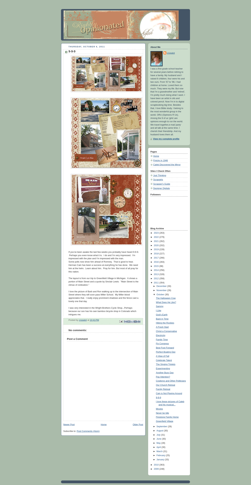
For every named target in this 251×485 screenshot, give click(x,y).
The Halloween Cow (166, 298)
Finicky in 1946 (160, 160)
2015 (156, 266)
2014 (156, 270)
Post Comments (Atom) (88, 431)
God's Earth (162, 315)
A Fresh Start (162, 327)
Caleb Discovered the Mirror (167, 164)
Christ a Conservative (166, 331)
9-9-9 (158, 397)
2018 (156, 253)
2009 (156, 469)
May (159, 443)
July (159, 435)
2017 (156, 258)
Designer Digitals (161, 188)
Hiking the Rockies (165, 323)
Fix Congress (162, 343)
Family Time (162, 339)
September (162, 426)
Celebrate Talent (164, 360)
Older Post (138, 424)
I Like (158, 310)
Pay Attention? (163, 377)
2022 (156, 237)
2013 (156, 274)
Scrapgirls (158, 179)
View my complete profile (166, 139)
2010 (156, 465)
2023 (156, 233)
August (160, 430)
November (162, 290)
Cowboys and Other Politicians (171, 381)
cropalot (171, 53)
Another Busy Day (165, 372)
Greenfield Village (164, 421)
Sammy (159, 306)
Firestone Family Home (167, 417)
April (159, 447)
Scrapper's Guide (161, 184)
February (161, 455)
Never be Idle (162, 413)
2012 (156, 278)
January (161, 459)
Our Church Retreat (165, 385)
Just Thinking (159, 175)
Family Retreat (163, 389)
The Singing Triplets (165, 364)
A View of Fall (162, 356)
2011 (156, 282)
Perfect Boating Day (166, 352)
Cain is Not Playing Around (169, 393)
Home (104, 424)
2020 (156, 245)
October (161, 294)
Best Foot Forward (165, 348)
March (160, 451)
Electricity (160, 335)
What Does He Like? (166, 302)
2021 (156, 241)
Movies (159, 409)
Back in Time (162, 319)
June (159, 439)
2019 (156, 249)
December (162, 286)
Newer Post (69, 424)
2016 (156, 262)
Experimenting (163, 368)
